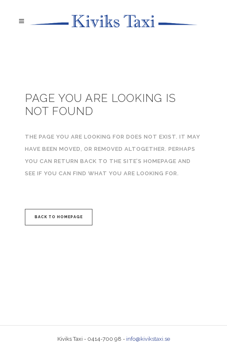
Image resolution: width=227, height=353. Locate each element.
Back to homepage (59, 217)
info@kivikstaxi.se (148, 339)
